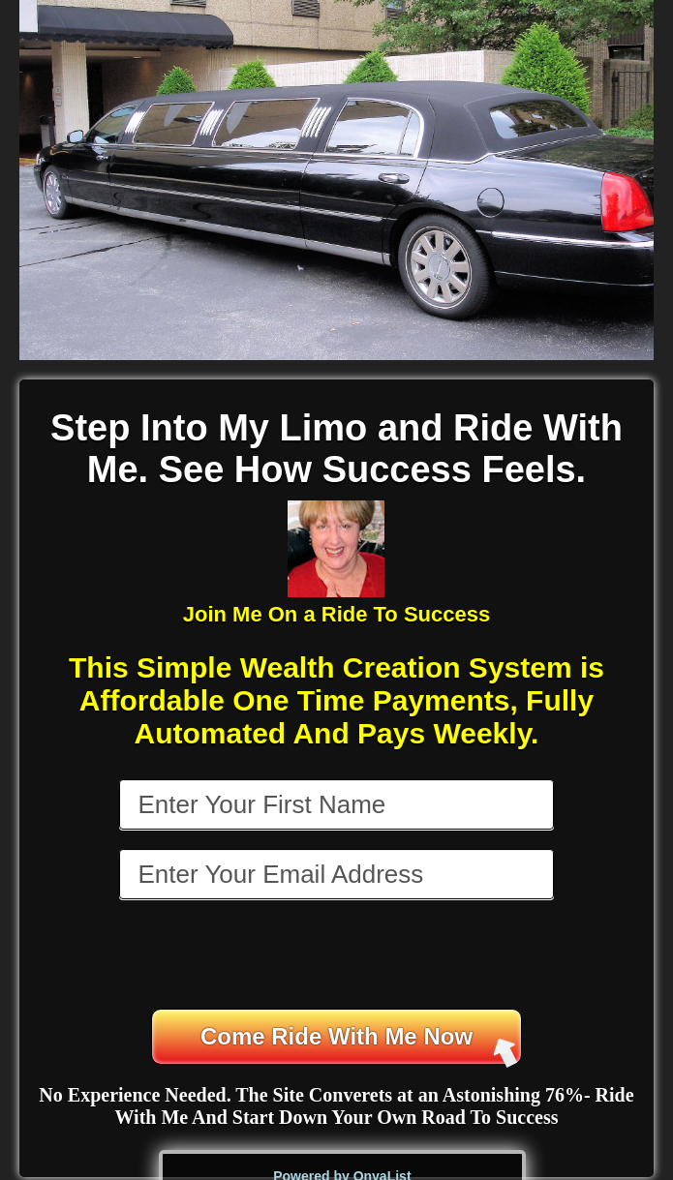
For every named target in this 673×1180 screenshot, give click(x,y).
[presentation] (338, 956)
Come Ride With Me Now (359, 1044)
